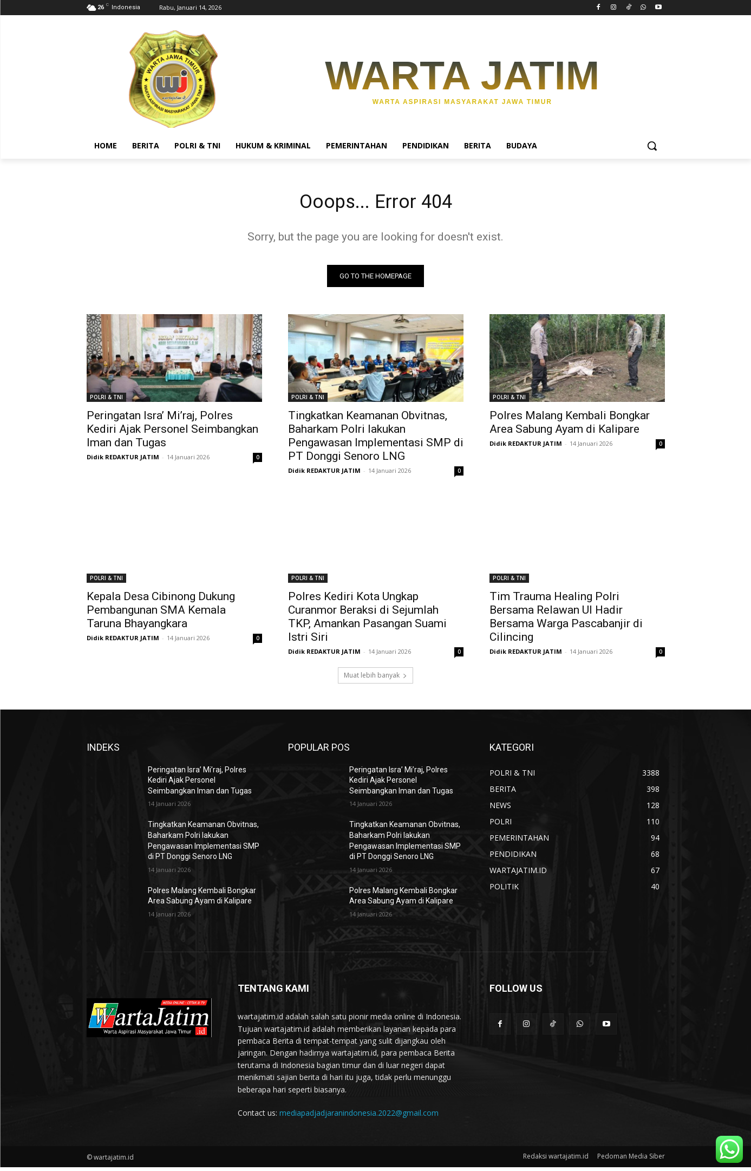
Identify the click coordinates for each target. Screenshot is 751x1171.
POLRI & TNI (106, 401)
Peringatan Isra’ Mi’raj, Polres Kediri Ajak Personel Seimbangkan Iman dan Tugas (172, 433)
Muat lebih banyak (375, 679)
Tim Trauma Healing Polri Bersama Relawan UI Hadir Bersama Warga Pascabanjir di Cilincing (566, 620)
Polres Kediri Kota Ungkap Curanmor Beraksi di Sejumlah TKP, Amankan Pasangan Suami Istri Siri (367, 620)
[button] (652, 146)
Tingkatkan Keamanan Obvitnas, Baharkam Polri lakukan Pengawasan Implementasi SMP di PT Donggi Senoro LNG (375, 439)
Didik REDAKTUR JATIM (123, 461)
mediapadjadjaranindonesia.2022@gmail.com (359, 1116)
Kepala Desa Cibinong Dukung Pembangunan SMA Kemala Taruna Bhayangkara (161, 614)
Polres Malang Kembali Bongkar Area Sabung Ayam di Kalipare (569, 426)
